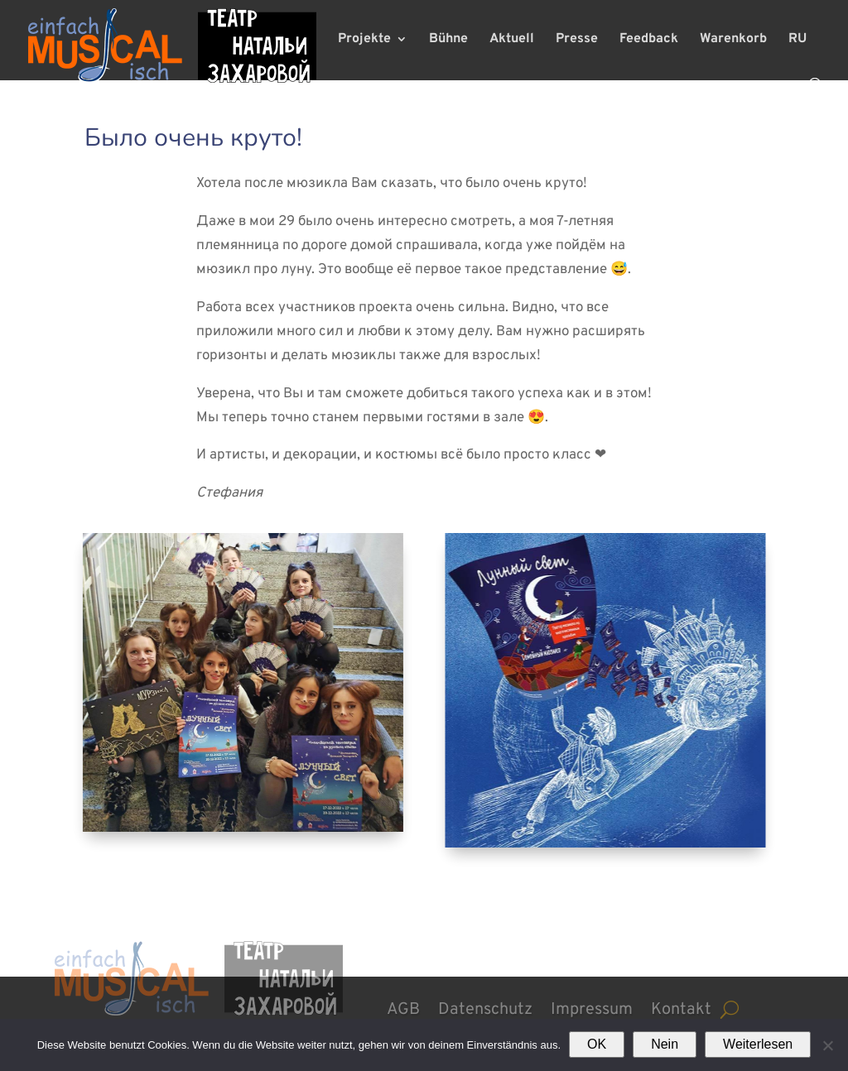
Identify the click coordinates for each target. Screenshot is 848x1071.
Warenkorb (733, 40)
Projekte (364, 40)
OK (596, 1044)
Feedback (648, 40)
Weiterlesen (758, 1044)
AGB (403, 1007)
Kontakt (681, 1007)
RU (797, 40)
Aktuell (511, 40)
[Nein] (827, 1045)
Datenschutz (485, 1007)
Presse (577, 40)
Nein (664, 1044)
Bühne (448, 40)
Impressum (592, 1007)
